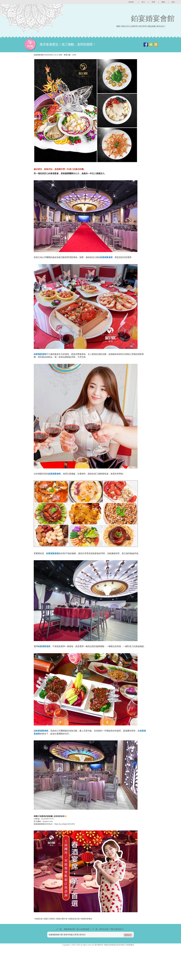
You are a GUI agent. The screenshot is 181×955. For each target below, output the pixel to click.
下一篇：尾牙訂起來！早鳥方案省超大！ (108, 935)
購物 (163, 2)
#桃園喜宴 (38, 925)
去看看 (75, 941)
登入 (143, 2)
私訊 (173, 2)
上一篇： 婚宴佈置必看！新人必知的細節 (72, 935)
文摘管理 (134, 26)
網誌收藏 (151, 26)
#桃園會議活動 (74, 925)
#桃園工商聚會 (49, 925)
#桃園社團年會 (61, 925)
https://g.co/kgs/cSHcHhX (64, 830)
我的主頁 (125, 26)
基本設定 (160, 26)
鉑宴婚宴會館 (153, 18)
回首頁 (131, 2)
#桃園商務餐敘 (86, 925)
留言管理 (142, 26)
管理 (153, 2)
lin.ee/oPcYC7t (47, 825)
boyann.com (48, 828)
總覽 (118, 26)
